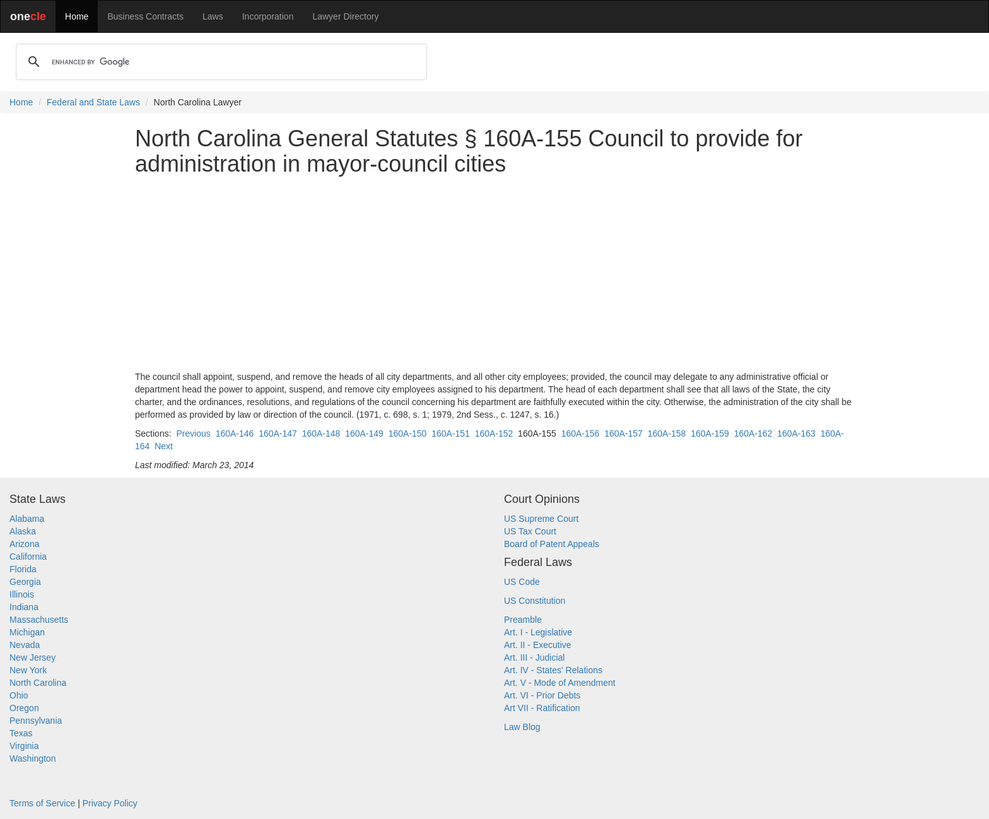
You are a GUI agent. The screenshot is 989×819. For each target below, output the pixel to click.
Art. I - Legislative (538, 632)
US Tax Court (530, 531)
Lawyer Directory (345, 16)
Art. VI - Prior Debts (542, 695)
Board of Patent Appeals (551, 544)
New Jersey (32, 657)
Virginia (23, 746)
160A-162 (753, 433)
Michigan (27, 632)
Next (164, 446)
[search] (219, 61)
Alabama (26, 519)
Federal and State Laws (93, 102)
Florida (23, 569)
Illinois (21, 594)
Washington (32, 758)
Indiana (23, 607)
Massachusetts (38, 620)
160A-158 (667, 433)
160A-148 (321, 433)
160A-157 (623, 433)
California (28, 556)
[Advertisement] (494, 273)
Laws (212, 16)
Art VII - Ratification (542, 708)
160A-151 (450, 433)
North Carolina (37, 683)
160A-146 (235, 433)
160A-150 (408, 433)
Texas (21, 733)
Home (76, 16)
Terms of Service (42, 803)
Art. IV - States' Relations (553, 670)
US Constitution (534, 601)
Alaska (22, 531)
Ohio (18, 695)
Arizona (24, 544)
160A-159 (710, 433)
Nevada (24, 645)
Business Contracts (145, 16)
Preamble (523, 620)
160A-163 (796, 433)
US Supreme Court (541, 519)
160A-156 (580, 433)
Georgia (25, 582)
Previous (193, 433)
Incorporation (268, 16)
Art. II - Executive (537, 645)
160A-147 (278, 433)
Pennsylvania (35, 721)
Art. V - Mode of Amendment (560, 683)
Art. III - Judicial (534, 657)
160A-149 (364, 433)
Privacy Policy (110, 803)
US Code (522, 582)
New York (28, 670)
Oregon (24, 708)
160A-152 (494, 433)
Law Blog (522, 727)
